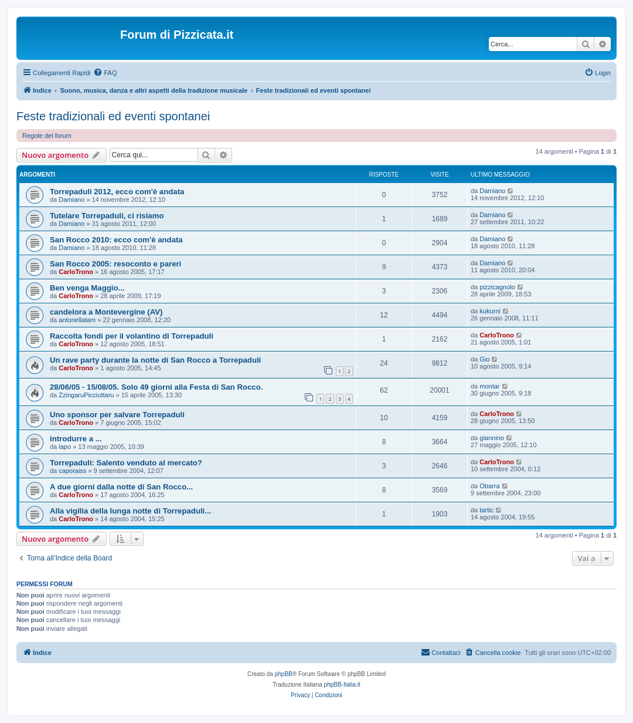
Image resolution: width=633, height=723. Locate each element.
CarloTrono (76, 271)
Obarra (489, 485)
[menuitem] (105, 73)
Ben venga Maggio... (87, 287)
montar (489, 386)
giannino (491, 437)
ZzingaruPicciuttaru (86, 394)
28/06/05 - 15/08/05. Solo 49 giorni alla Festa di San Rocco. (156, 387)
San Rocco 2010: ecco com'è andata (116, 239)
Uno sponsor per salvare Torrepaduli (117, 414)
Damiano (71, 199)
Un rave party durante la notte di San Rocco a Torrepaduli (155, 360)
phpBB (283, 674)
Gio (484, 359)
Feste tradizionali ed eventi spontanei (113, 116)
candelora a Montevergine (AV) (106, 312)
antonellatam (77, 319)
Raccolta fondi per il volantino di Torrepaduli (131, 336)
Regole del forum (47, 135)
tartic (486, 509)
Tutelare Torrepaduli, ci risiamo (107, 215)
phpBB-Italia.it (342, 684)
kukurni (489, 311)
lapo (65, 446)
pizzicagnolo (497, 286)
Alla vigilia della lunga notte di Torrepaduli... (130, 510)
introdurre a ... (76, 438)
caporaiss (72, 470)
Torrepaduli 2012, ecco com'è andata (117, 191)
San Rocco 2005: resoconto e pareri (115, 263)
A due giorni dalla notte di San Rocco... (121, 486)
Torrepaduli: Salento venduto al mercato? (126, 462)
